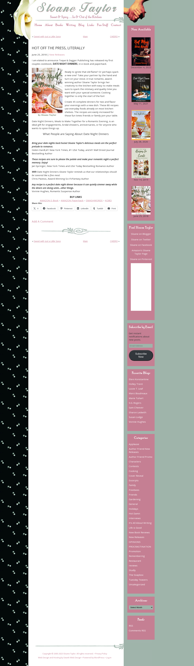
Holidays (133, 508)
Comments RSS (137, 630)
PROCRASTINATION (140, 546)
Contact (116, 25)
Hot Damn (134, 513)
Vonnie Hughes (137, 421)
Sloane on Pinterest (141, 259)
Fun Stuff (102, 25)
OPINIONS (134, 541)
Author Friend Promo (140, 456)
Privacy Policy (101, 653)
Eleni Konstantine (139, 379)
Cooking (133, 471)
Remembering (137, 555)
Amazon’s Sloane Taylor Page (141, 252)
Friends (133, 494)
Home (38, 25)
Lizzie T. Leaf (136, 388)
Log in (108, 657)
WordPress (99, 657)
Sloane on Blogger (141, 233)
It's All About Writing (140, 522)
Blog (81, 25)
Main (85, 36)
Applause (134, 444)
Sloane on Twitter (141, 239)
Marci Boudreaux (138, 393)
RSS (131, 625)
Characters (135, 461)
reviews (133, 565)
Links (90, 25)
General (133, 503)
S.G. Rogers (135, 402)
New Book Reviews (139, 532)
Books (59, 25)
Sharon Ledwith (137, 412)
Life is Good (135, 527)
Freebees (134, 489)
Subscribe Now (141, 355)
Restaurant (135, 560)
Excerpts (134, 480)
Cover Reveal (136, 475)
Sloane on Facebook (141, 244)
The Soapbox (136, 574)
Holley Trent (136, 383)
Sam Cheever (136, 407)
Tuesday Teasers (138, 579)
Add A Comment (42, 221)
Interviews (135, 518)
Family (132, 485)
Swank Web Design (72, 657)
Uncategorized (137, 584)
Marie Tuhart (136, 398)
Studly (132, 570)
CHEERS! (114, 36)
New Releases (57, 54)
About (49, 25)
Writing (71, 25)
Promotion (135, 551)
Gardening (134, 499)
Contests (134, 466)
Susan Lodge (136, 417)
